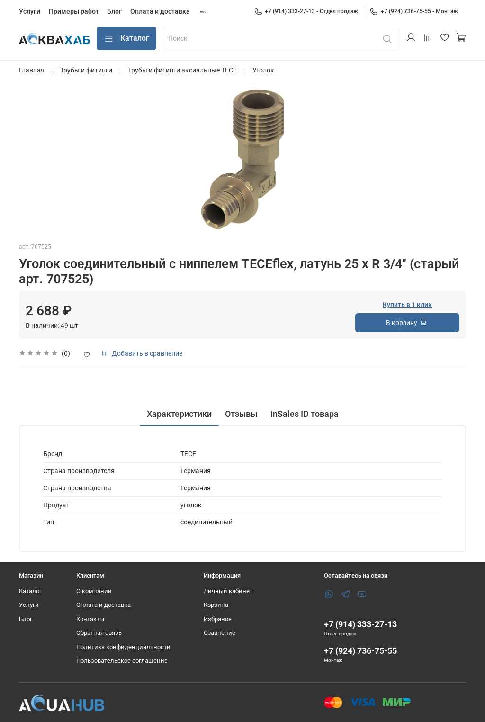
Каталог (126, 39)
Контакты (90, 619)
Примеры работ (74, 11)
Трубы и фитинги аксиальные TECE (182, 70)
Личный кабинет (228, 591)
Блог (114, 11)
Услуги (29, 11)
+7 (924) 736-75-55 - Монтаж (413, 11)
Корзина (216, 604)
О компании (94, 591)
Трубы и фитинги (86, 70)
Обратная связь (99, 632)
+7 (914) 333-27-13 (360, 624)
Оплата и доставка (160, 11)
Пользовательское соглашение (122, 660)
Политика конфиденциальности (123, 646)
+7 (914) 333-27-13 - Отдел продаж (306, 11)
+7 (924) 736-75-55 (360, 651)
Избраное (218, 619)
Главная (32, 70)
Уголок (263, 70)
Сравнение (219, 632)
